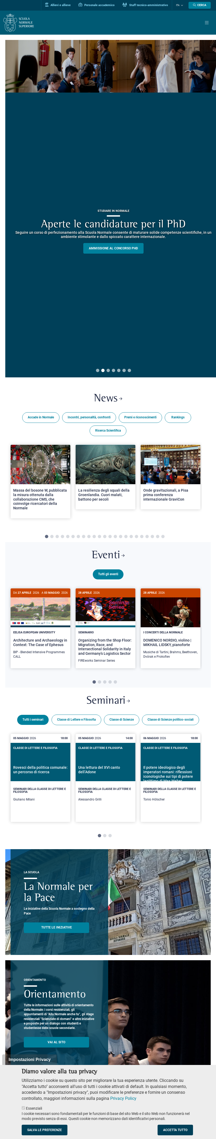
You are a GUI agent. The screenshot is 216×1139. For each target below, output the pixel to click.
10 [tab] (94, 536)
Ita (178, 5)
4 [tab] (113, 370)
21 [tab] (152, 536)
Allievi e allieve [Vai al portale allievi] (58, 5)
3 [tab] (108, 370)
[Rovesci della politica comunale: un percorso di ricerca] (40, 777)
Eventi (108, 556)
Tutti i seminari (32, 719)
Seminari (108, 700)
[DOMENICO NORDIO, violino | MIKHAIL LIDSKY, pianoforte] (170, 626)
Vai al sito (56, 1041)
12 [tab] (104, 536)
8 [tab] (83, 536)
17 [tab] (131, 536)
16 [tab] (125, 536)
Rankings (178, 417)
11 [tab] (99, 536)
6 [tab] (124, 370)
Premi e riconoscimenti (140, 417)
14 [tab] (115, 536)
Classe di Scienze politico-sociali (171, 719)
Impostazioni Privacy (29, 1059)
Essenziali (34, 1108)
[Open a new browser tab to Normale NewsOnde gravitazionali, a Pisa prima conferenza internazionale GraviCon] (170, 477)
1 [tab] (97, 370)
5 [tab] (118, 370)
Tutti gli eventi (108, 574)
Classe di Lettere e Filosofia (76, 719)
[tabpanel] (40, 484)
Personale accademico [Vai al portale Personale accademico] (96, 5)
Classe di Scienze (121, 719)
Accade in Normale (41, 417)
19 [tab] (141, 536)
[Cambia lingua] (181, 5)
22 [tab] (157, 536)
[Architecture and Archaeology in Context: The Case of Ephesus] (40, 626)
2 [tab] (102, 370)
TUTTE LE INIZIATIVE (56, 926)
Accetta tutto (175, 1130)
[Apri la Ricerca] (200, 5)
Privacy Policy (123, 1098)
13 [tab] (110, 536)
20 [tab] (147, 536)
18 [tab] (136, 536)
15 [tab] (120, 536)
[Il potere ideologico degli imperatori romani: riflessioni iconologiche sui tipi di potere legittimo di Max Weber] (170, 777)
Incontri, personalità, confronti (89, 417)
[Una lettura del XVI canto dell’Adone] (105, 777)
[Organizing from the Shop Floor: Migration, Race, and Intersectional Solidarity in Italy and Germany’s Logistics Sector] (105, 628)
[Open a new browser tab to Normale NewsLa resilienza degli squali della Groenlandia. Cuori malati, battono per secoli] (105, 477)
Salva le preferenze (44, 1130)
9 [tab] (88, 536)
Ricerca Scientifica (108, 430)
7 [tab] (129, 370)
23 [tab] (163, 536)
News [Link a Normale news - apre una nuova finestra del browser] (108, 399)
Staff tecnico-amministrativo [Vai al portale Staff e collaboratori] (145, 5)
